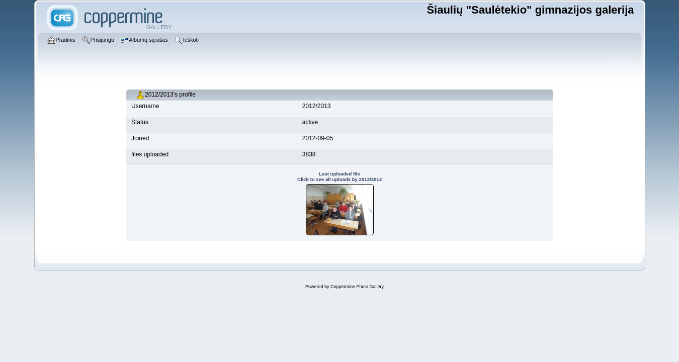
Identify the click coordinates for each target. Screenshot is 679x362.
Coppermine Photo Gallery (357, 286)
